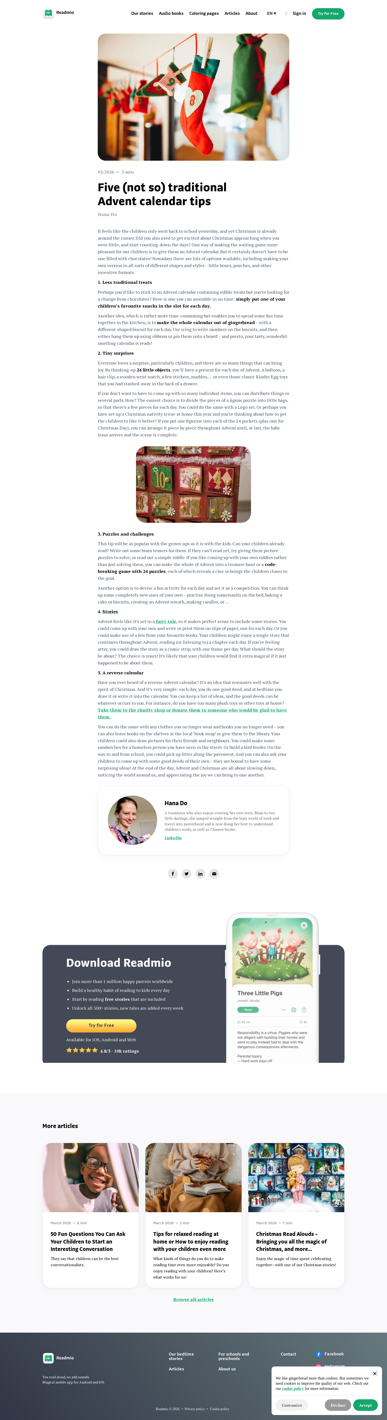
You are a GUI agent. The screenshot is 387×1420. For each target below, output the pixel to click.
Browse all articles (193, 1299)
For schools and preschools (233, 1356)
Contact (288, 1354)
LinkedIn (173, 837)
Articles (232, 13)
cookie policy (293, 1388)
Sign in (299, 13)
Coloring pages (204, 13)
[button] (271, 14)
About (251, 13)
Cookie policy (219, 1409)
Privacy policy (195, 1409)
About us (227, 1369)
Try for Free (328, 14)
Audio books (171, 13)
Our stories (142, 13)
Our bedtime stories (181, 1356)
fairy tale (165, 621)
